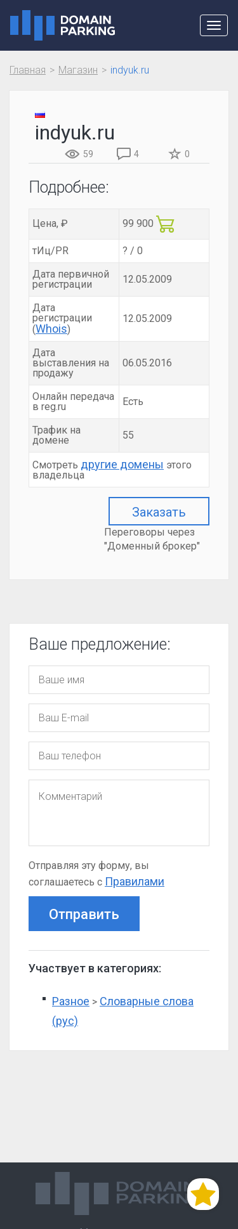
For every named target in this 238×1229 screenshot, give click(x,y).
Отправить (84, 914)
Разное (70, 1001)
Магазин (78, 70)
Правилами (134, 881)
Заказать (159, 512)
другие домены (122, 464)
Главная (28, 70)
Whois (51, 328)
